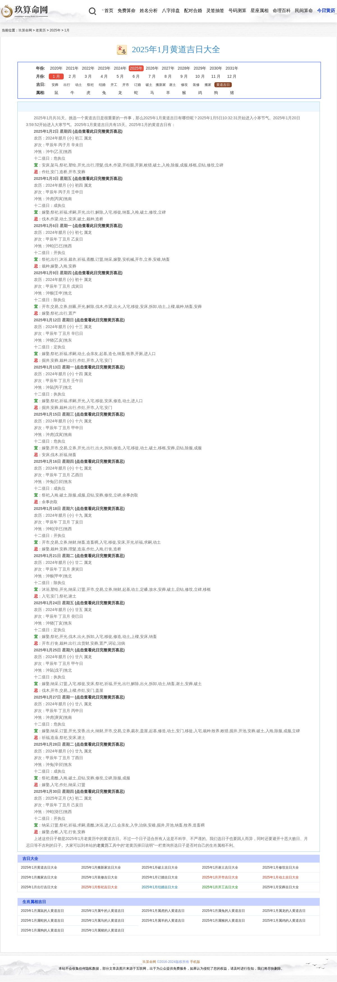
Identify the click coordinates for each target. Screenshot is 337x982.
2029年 (200, 68)
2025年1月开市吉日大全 (220, 877)
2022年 (88, 68)
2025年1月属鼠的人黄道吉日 (42, 911)
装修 (196, 85)
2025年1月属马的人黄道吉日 (102, 921)
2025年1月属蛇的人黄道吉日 (42, 921)
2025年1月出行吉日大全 (39, 887)
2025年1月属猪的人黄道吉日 (102, 930)
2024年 (120, 68)
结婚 (102, 85)
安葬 (55, 85)
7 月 (152, 76)
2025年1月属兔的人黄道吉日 (223, 911)
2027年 (168, 68)
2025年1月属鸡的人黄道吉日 (283, 921)
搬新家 (161, 85)
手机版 (195, 962)
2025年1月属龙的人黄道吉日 (283, 911)
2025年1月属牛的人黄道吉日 (102, 911)
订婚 (137, 85)
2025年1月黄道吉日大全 (39, 867)
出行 (66, 85)
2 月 (72, 76)
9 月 (184, 76)
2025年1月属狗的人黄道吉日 (42, 930)
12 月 (232, 76)
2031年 (232, 68)
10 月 (200, 76)
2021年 (72, 68)
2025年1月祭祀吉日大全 (99, 887)
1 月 (56, 76)
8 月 (168, 76)
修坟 (184, 85)
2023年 (104, 68)
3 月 (88, 76)
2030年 (216, 68)
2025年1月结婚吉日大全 (160, 887)
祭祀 (90, 85)
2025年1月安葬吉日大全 (280, 887)
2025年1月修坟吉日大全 (280, 867)
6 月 (136, 76)
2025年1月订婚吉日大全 (160, 877)
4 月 (104, 76)
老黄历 (41, 30)
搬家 (208, 85)
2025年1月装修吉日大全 (99, 877)
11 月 (216, 76)
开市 (125, 85)
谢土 (172, 85)
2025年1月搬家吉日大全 (39, 877)
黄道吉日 (223, 85)
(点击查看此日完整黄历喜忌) (97, 131)
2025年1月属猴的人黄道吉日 (223, 921)
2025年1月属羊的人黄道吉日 (163, 921)
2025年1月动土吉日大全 (280, 877)
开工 (114, 85)
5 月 (120, 76)
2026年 (152, 68)
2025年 (55, 30)
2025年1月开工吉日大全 (220, 887)
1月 (67, 30)
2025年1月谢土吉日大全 (220, 867)
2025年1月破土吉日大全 (160, 867)
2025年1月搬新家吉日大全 (101, 867)
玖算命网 (25, 30)
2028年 (184, 68)
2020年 (56, 68)
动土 (78, 85)
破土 (149, 85)
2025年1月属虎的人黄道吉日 (163, 911)
